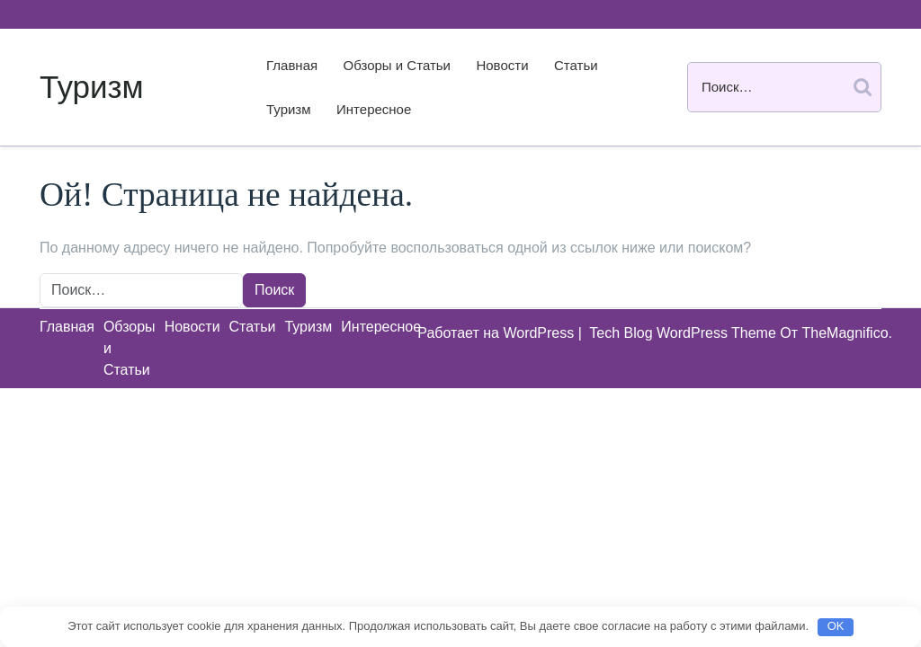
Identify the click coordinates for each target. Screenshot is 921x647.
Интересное (373, 109)
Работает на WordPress (497, 333)
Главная (291, 65)
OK (836, 626)
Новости (502, 65)
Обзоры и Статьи (397, 65)
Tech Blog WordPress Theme (684, 333)
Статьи (576, 65)
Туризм (92, 86)
